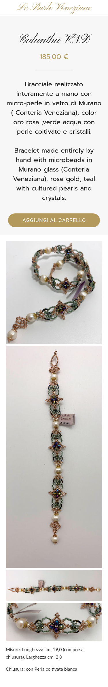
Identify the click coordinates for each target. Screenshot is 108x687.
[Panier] (100, 8)
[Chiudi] (8, 8)
